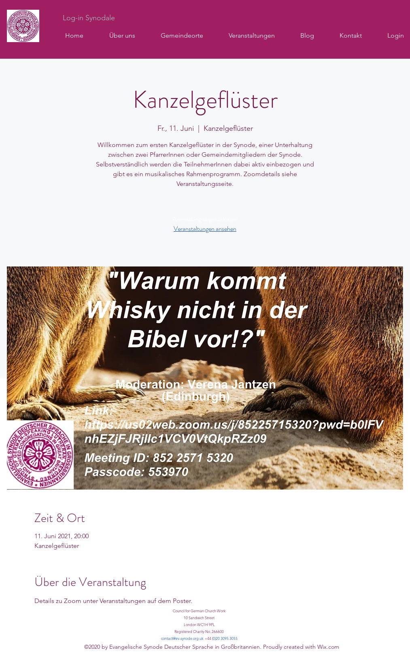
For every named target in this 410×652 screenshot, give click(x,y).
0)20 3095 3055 (225, 638)
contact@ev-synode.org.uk (182, 638)
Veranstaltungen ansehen (205, 228)
